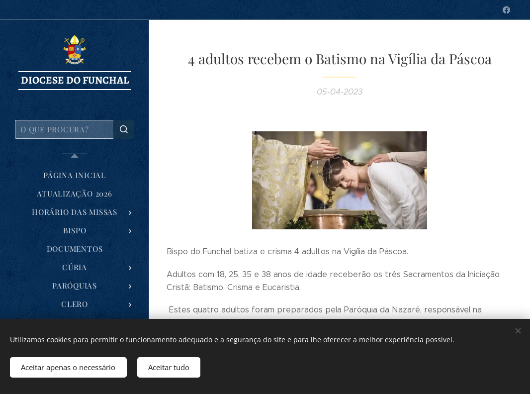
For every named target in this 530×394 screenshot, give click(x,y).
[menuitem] (74, 175)
